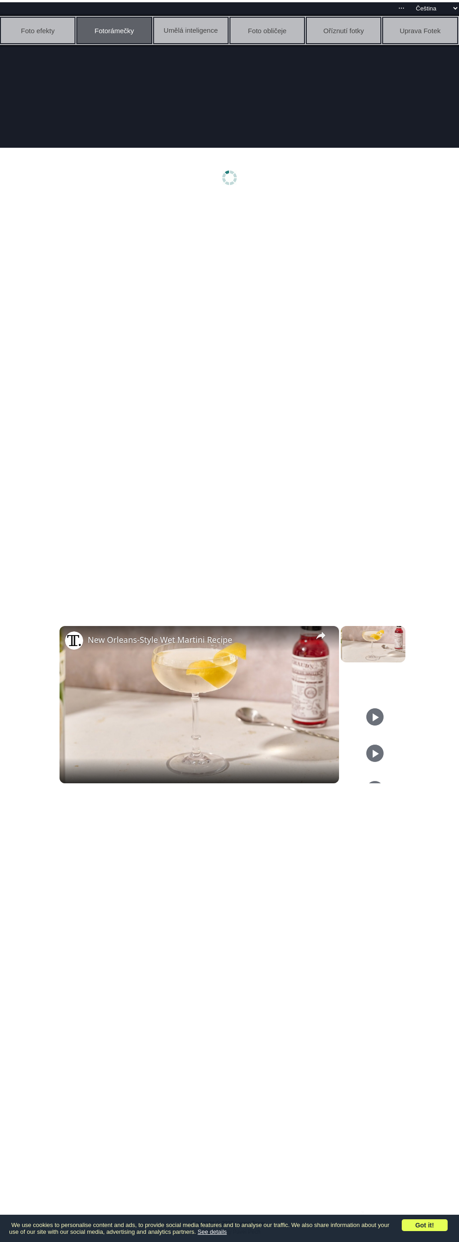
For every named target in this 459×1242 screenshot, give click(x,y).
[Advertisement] (232, 271)
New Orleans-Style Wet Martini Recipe (160, 639)
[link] (74, 640)
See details (212, 1231)
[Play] (375, 717)
